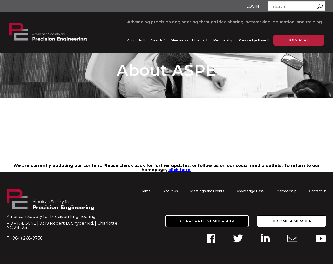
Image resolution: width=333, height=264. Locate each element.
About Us (134, 40)
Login (252, 6)
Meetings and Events (187, 40)
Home (146, 191)
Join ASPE (298, 40)
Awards (156, 40)
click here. (179, 170)
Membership (223, 40)
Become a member (291, 221)
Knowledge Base (252, 40)
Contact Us (317, 191)
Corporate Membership (207, 221)
